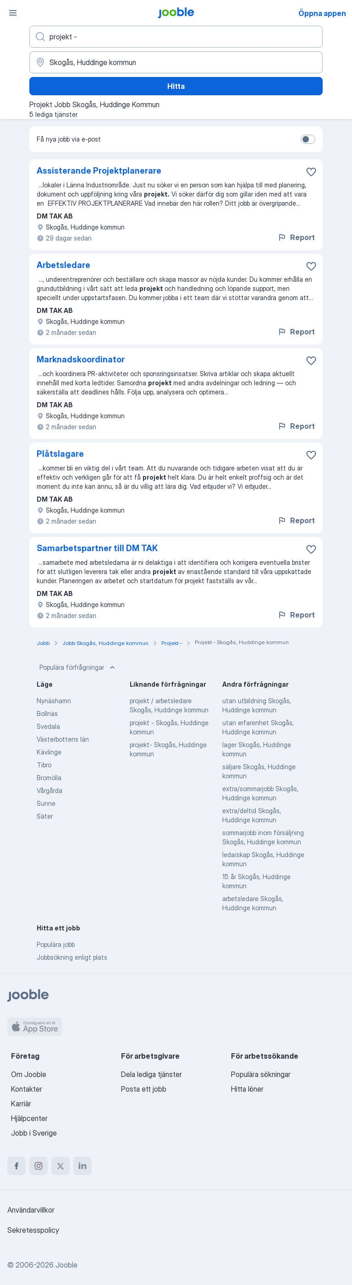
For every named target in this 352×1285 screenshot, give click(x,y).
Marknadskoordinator (81, 359)
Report (296, 237)
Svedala (48, 726)
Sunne (46, 803)
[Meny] (13, 13)
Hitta (176, 86)
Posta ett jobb (143, 1089)
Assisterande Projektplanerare (99, 170)
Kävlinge (49, 752)
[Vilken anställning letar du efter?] (176, 37)
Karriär (21, 1103)
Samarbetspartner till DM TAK (97, 548)
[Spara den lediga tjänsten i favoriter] (311, 171)
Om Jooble (28, 1074)
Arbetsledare (63, 265)
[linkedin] (82, 1166)
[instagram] (38, 1166)
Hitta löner (247, 1089)
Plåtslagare (60, 454)
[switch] (308, 139)
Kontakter (26, 1089)
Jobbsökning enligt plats (72, 957)
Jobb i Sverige (34, 1132)
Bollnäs (47, 713)
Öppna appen (322, 13)
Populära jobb (56, 944)
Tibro (44, 765)
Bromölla (49, 778)
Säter (45, 816)
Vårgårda (49, 790)
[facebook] (16, 1166)
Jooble (66, 1264)
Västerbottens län (63, 739)
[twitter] (60, 1166)
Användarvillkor (31, 1209)
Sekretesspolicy (33, 1230)
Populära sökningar (261, 1074)
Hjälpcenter (29, 1118)
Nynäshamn (54, 701)
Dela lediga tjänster (151, 1074)
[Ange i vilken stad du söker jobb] (176, 62)
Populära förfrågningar (78, 667)
